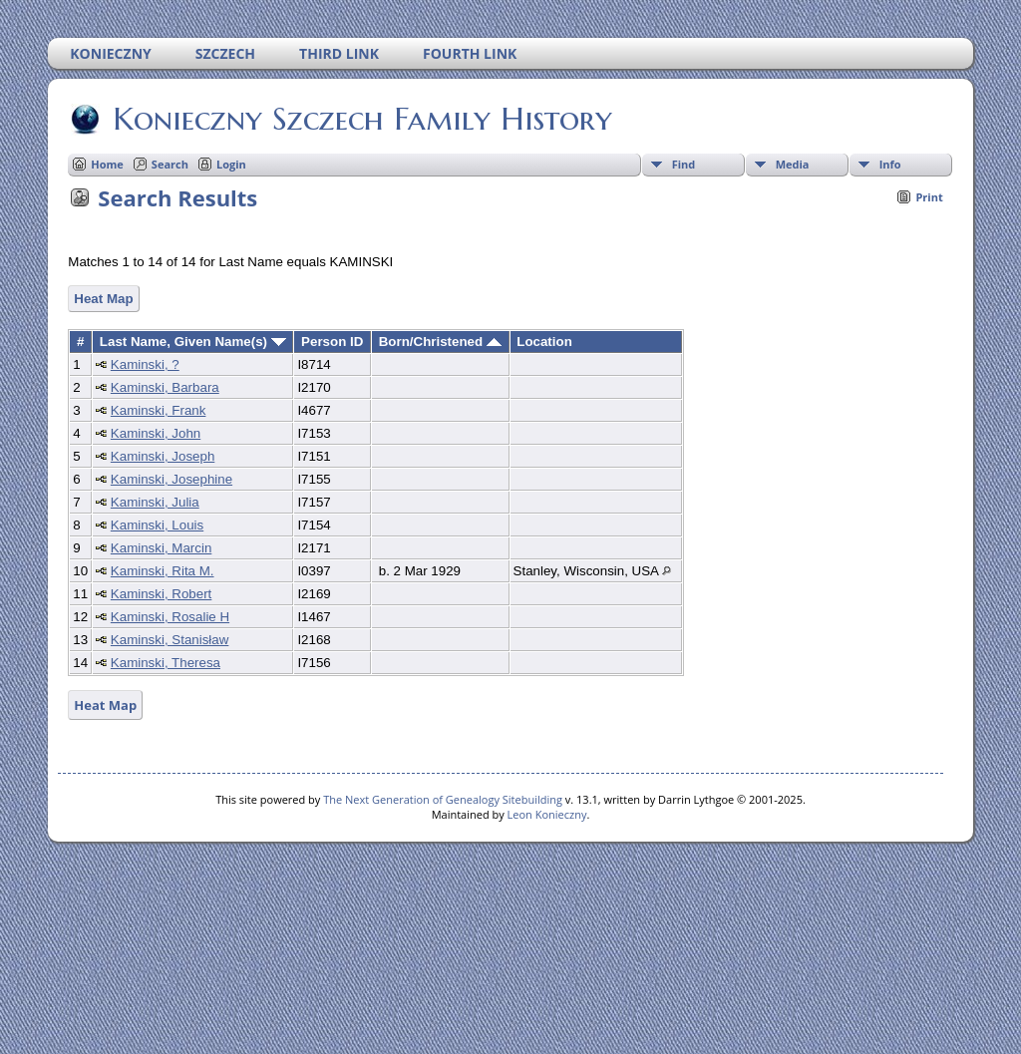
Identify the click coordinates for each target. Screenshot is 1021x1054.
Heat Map (103, 298)
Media (793, 164)
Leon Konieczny (547, 814)
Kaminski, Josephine (171, 479)
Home (107, 164)
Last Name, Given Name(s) (193, 341)
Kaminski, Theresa (165, 662)
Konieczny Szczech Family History (361, 119)
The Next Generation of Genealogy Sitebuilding (442, 799)
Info (890, 164)
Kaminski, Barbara (165, 387)
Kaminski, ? (145, 364)
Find (684, 164)
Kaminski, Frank (158, 410)
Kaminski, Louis (157, 525)
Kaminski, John (155, 433)
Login (231, 164)
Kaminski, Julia (155, 502)
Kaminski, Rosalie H (170, 616)
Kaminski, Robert (161, 593)
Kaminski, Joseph (162, 456)
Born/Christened (440, 341)
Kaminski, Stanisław (170, 639)
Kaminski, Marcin (161, 547)
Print (928, 196)
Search (170, 164)
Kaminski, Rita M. (162, 570)
